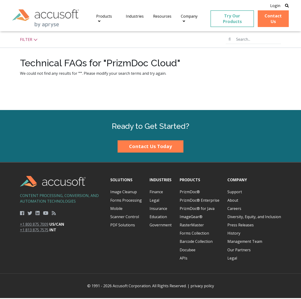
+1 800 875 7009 (34, 225)
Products (190, 180)
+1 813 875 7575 (34, 230)
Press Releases (240, 225)
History (233, 234)
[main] (150, 71)
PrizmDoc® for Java (197, 209)
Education (158, 217)
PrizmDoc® (190, 192)
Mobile (116, 209)
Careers (234, 209)
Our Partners (239, 250)
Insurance (158, 209)
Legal (154, 201)
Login (273, 5)
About (232, 201)
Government (161, 225)
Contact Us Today (150, 147)
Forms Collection (194, 234)
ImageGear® (191, 217)
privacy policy (202, 286)
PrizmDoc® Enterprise (199, 201)
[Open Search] (285, 6)
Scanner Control (124, 217)
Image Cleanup (123, 192)
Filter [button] (29, 40)
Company (237, 180)
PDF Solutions (122, 225)
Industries (160, 180)
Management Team (244, 242)
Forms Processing (126, 201)
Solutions (121, 180)
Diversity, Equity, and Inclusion (254, 217)
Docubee (187, 250)
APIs (183, 258)
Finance (156, 192)
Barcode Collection (196, 242)
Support (234, 192)
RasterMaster (192, 225)
